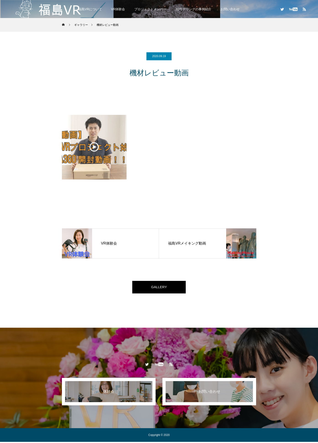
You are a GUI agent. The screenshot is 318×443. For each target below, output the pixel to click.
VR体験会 (118, 9)
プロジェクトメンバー (150, 9)
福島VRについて (90, 9)
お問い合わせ (230, 9)
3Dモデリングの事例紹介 (193, 9)
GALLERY (159, 288)
